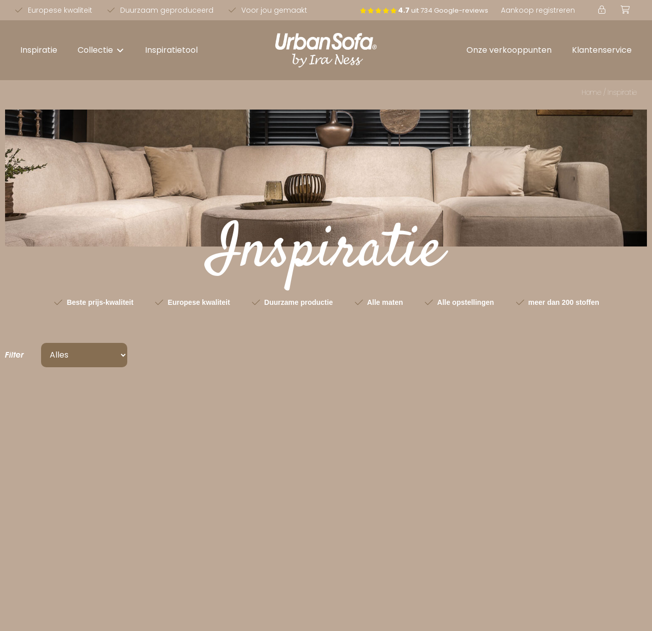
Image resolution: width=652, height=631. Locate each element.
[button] (101, 50)
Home (591, 92)
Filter (14, 355)
